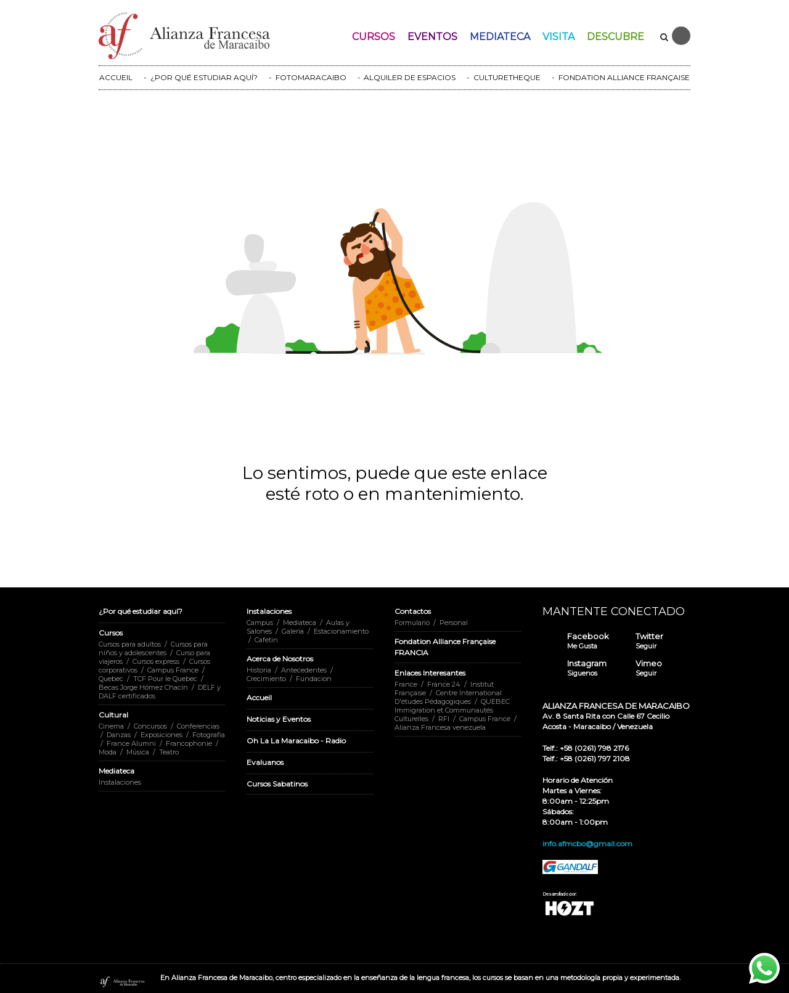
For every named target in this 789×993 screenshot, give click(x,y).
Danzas (119, 734)
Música (137, 752)
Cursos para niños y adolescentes (153, 648)
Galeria (293, 631)
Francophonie (189, 743)
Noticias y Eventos (279, 719)
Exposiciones (161, 734)
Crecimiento (266, 678)
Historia (259, 670)
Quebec (111, 678)
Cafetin (266, 639)
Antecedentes (304, 670)
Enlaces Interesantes (429, 672)
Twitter (649, 641)
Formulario (412, 622)
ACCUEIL (116, 77)
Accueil (259, 697)
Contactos (412, 611)
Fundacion (314, 678)
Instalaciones (120, 782)
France (405, 684)
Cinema (111, 726)
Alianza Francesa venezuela (440, 727)
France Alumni (131, 743)
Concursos (150, 726)
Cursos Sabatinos (277, 783)
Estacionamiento (341, 631)
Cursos (373, 37)
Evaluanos (265, 762)
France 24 (443, 684)
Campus (260, 622)
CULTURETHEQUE (507, 77)
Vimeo (649, 668)
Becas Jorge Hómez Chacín (143, 687)
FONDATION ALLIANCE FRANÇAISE (624, 77)
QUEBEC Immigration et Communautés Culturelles (452, 710)
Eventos (432, 37)
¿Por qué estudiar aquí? (140, 611)
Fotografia (208, 734)
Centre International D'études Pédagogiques (448, 697)
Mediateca (500, 37)
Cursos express (156, 661)
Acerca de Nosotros (280, 658)
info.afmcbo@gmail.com (587, 843)
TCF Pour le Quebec (165, 678)
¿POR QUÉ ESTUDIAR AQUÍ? (204, 77)
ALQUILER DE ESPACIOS (410, 77)
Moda (108, 752)
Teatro (169, 752)
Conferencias (198, 726)
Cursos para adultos (130, 644)
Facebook (588, 641)
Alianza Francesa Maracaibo (122, 982)
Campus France (172, 670)
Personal (453, 622)
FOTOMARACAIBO (311, 77)
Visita (558, 37)
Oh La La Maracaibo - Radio (296, 740)
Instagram (587, 668)
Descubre (615, 37)
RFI (443, 718)
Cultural (113, 714)
